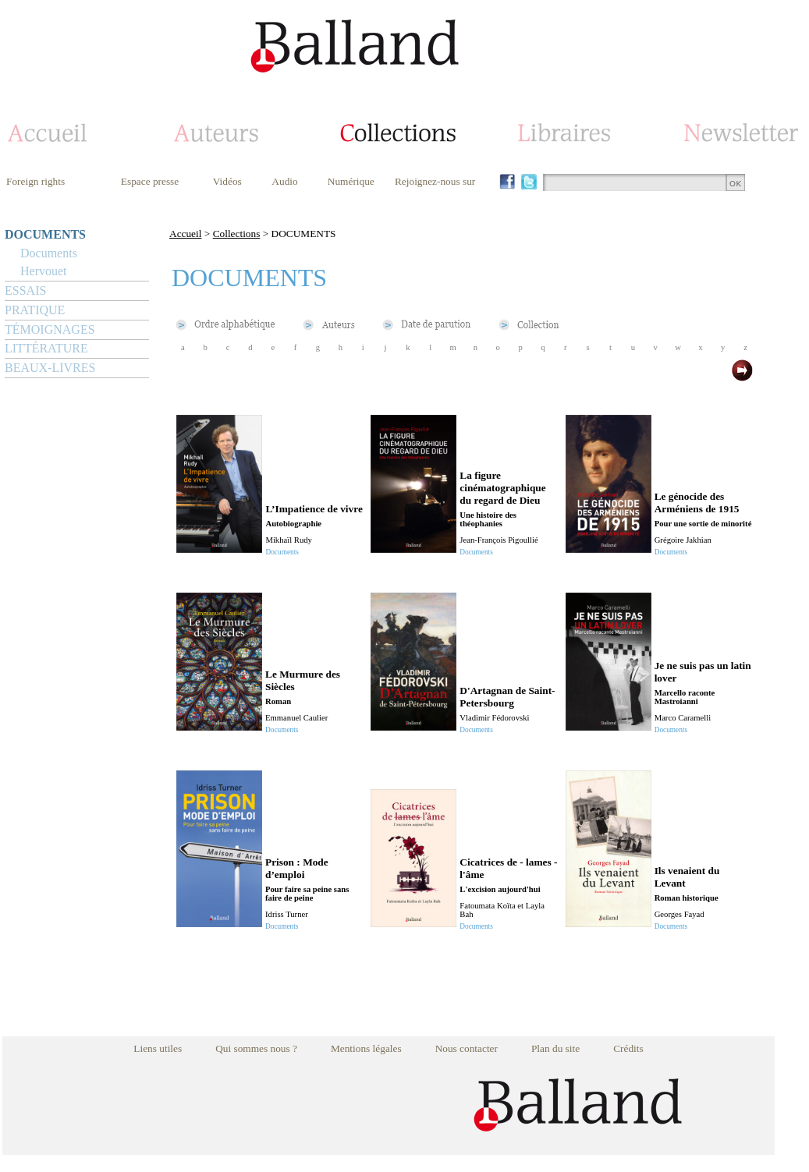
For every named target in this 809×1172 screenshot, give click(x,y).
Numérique (351, 181)
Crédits (628, 1048)
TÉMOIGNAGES (50, 329)
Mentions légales (366, 1048)
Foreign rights (35, 181)
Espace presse (150, 181)
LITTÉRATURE (46, 348)
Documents (48, 253)
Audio (284, 181)
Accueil (185, 233)
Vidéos (227, 181)
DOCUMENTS (45, 234)
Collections (237, 233)
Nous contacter (466, 1048)
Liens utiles (157, 1048)
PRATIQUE (35, 310)
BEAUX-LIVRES (50, 367)
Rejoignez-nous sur (435, 181)
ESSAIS (25, 290)
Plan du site (555, 1048)
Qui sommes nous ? (256, 1048)
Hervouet (43, 271)
